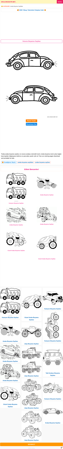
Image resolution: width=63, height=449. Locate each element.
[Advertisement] (31, 25)
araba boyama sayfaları (25, 162)
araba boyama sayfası (42, 162)
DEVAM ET (31, 444)
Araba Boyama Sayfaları (16, 6)
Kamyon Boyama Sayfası (16, 203)
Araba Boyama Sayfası (47, 195)
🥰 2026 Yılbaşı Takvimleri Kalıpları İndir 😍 (31, 10)
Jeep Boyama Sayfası (31, 344)
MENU (60, 2)
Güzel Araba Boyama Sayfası (16, 250)
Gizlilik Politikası (31, 448)
